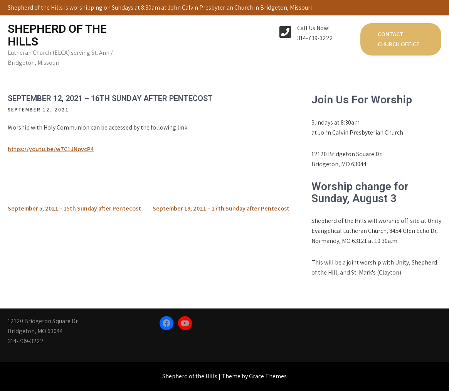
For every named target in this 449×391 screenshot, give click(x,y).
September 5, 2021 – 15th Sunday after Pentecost (74, 208)
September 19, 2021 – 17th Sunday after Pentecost (221, 208)
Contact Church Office (398, 39)
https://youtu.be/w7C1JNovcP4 (51, 149)
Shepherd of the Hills (57, 35)
